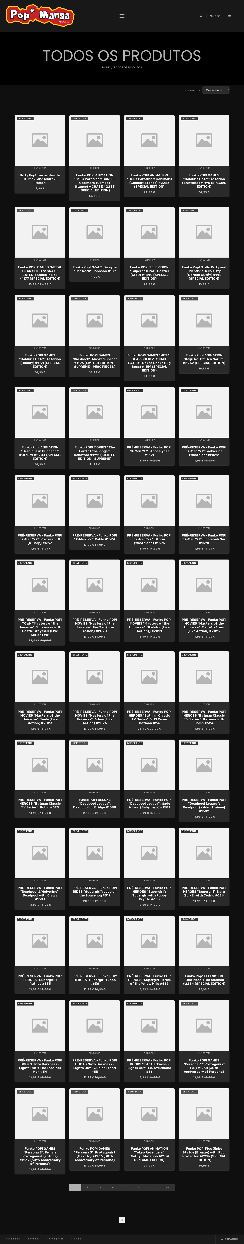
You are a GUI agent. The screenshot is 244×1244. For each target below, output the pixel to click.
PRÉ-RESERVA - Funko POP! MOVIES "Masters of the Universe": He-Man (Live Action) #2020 (94, 625)
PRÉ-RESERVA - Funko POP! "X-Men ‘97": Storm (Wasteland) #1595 (149, 539)
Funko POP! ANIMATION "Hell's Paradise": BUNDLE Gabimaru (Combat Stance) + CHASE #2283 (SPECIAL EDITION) (95, 182)
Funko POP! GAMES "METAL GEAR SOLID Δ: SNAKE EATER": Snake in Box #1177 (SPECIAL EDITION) (40, 272)
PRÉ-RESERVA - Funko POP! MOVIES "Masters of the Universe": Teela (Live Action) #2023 (40, 717)
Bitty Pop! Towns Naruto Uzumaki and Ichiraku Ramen (40, 179)
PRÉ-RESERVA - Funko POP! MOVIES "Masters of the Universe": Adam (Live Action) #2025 (94, 717)
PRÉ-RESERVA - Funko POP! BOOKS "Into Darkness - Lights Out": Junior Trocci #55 (94, 1066)
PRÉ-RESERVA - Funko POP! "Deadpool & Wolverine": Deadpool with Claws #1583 (40, 893)
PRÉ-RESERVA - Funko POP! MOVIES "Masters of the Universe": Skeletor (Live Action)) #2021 (149, 625)
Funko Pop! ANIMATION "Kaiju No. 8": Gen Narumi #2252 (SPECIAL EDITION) (204, 359)
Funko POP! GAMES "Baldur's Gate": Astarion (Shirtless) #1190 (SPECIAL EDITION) (204, 180)
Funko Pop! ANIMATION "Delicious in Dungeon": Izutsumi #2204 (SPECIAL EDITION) (40, 453)
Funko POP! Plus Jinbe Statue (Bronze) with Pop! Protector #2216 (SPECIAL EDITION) (204, 1154)
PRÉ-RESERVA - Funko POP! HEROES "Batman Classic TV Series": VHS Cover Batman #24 (149, 717)
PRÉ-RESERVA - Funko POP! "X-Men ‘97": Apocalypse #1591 (149, 451)
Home (106, 67)
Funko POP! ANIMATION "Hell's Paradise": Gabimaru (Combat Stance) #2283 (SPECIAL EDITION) (149, 180)
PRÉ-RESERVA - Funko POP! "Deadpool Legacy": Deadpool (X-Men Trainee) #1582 (204, 805)
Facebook (13, 1239)
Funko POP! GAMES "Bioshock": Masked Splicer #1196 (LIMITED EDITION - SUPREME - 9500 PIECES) (94, 360)
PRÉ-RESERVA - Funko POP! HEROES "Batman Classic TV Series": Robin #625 (40, 803)
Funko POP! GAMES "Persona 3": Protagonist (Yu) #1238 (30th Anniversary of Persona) (204, 1066)
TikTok (76, 1239)
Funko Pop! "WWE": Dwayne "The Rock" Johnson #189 (95, 269)
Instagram (55, 1239)
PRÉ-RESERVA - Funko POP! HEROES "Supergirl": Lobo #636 (94, 979)
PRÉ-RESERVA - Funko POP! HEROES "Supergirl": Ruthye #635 (40, 979)
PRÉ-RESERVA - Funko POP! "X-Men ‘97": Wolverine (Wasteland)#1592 (204, 451)
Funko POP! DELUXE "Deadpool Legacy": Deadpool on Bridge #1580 (94, 803)
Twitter (34, 1239)
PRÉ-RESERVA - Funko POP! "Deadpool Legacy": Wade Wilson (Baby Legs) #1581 (149, 803)
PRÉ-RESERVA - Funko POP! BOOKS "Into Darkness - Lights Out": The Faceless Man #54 (40, 1066)
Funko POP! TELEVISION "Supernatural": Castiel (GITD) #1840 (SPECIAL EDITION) (149, 272)
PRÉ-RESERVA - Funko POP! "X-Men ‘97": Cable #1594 (94, 537)
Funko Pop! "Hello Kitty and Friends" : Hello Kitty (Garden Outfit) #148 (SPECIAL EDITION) (204, 272)
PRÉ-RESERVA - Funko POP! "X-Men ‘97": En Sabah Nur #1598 (204, 539)
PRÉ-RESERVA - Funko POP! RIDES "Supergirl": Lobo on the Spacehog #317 (94, 891)
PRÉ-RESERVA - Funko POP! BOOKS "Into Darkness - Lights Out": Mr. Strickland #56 (149, 1066)
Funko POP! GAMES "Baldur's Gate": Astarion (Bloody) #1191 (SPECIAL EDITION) (40, 360)
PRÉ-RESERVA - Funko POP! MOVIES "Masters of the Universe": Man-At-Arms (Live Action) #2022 (204, 625)
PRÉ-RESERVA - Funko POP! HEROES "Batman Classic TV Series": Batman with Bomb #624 (204, 717)
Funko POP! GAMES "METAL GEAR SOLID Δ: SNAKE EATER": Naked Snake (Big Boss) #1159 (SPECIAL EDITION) (149, 362)
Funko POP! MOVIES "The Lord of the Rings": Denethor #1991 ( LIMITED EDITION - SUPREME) (94, 453)
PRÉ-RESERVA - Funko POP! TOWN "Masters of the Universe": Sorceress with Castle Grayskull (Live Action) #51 (40, 627)
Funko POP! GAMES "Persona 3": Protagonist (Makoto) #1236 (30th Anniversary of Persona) (94, 1154)
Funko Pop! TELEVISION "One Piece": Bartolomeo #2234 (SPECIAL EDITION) (204, 979)
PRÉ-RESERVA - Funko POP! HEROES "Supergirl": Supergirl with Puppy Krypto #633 (149, 893)
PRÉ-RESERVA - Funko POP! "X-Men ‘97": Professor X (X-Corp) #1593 (40, 539)
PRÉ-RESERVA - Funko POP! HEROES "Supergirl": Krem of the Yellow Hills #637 (149, 979)
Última (166, 1187)
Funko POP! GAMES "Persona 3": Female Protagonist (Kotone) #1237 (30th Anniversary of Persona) (40, 1156)
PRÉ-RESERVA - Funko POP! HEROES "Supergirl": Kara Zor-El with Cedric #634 (204, 891)
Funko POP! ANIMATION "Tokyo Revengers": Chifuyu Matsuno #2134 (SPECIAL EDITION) (149, 1154)
